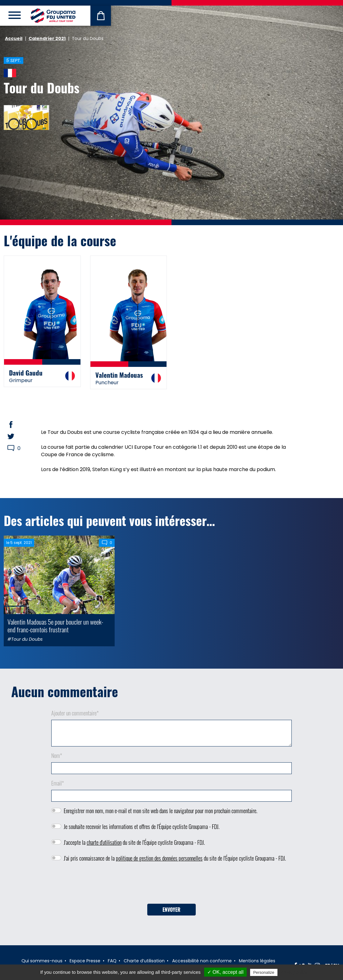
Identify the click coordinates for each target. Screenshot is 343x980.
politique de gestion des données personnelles (159, 858)
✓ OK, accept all (225, 972)
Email (57, 783)
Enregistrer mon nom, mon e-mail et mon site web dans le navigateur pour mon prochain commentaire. (160, 811)
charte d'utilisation (104, 842)
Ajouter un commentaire (75, 713)
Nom (56, 755)
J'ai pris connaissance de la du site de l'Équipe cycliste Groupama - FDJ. (175, 858)
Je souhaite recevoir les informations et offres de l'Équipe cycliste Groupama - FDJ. (141, 826)
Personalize (263, 972)
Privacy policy (294, 972)
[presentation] (171, 885)
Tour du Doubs (42, 87)
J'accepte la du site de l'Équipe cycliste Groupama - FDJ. (134, 842)
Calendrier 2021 (47, 38)
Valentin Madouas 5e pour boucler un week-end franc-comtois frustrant (55, 625)
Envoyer (171, 909)
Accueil (13, 38)
